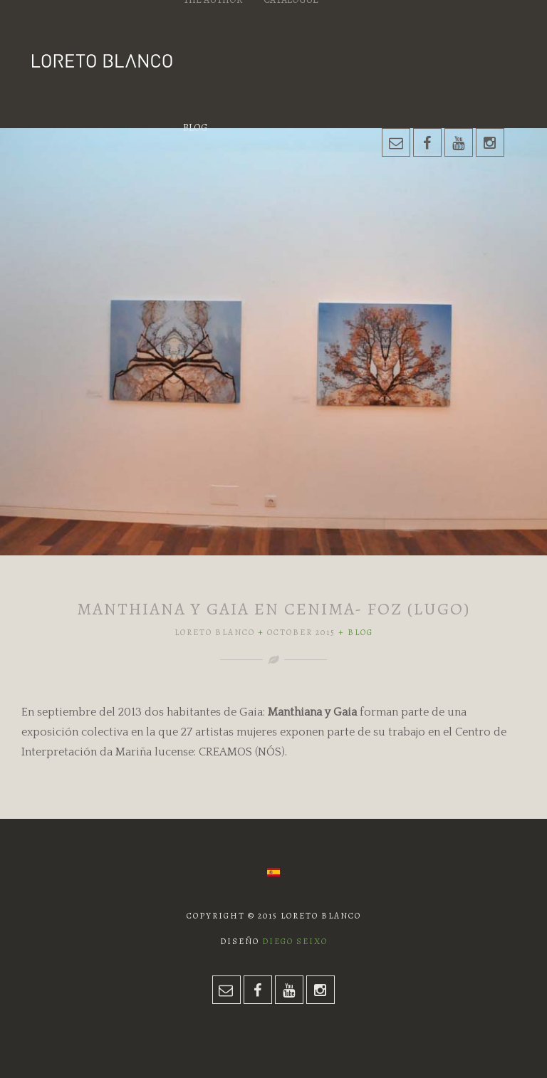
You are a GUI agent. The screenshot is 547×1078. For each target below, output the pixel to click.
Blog (195, 128)
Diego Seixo (295, 941)
